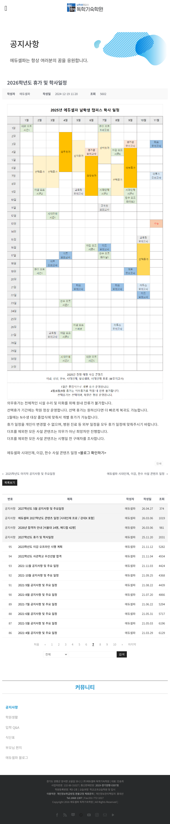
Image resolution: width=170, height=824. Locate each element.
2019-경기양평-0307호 (107, 785)
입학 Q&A (12, 727)
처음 (36, 644)
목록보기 (9, 482)
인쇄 (159, 463)
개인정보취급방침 (66, 793)
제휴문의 (89, 793)
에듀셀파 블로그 (17, 757)
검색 (122, 654)
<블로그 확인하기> (92, 452)
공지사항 (12, 707)
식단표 (10, 737)
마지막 (132, 644)
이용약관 (51, 793)
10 (114, 644)
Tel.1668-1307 (74, 798)
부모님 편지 (14, 747)
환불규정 (79, 793)
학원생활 (12, 717)
